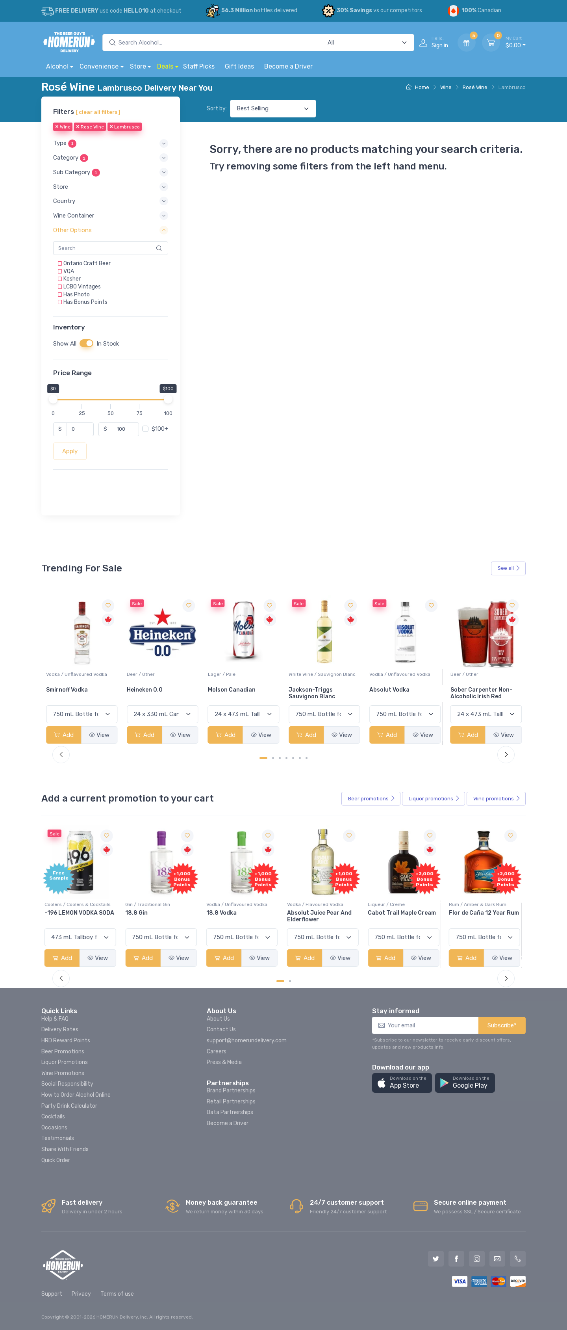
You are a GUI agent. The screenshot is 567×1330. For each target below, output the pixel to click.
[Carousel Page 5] (293, 758)
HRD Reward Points (65, 1040)
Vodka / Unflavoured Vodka (157, 674)
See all (509, 568)
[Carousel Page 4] (286, 758)
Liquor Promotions (64, 1062)
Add (64, 734)
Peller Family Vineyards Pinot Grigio (78, 693)
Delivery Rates (59, 1029)
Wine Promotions (62, 1073)
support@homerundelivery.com (247, 1040)
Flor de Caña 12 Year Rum (485, 913)
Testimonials (57, 1138)
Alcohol (57, 66)
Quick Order (55, 1160)
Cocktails (53, 1116)
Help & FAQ (55, 1019)
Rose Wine (90, 127)
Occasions (54, 1127)
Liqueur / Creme (387, 904)
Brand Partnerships (231, 1090)
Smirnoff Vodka (148, 689)
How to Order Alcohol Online (76, 1095)
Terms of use (117, 1294)
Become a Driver (288, 66)
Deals (165, 66)
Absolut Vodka (470, 689)
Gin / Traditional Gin (149, 904)
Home (417, 87)
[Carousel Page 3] (280, 758)
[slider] (53, 399)
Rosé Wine (475, 87)
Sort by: (217, 108)
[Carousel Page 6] (300, 758)
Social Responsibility (67, 1084)
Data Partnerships (230, 1112)
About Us (218, 1019)
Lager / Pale (302, 674)
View (99, 734)
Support (51, 1294)
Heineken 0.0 (226, 689)
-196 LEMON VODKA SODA (81, 913)
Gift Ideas (239, 66)
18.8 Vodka (223, 913)
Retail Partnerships (231, 1101)
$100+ (160, 429)
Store (138, 66)
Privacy (81, 1294)
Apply (70, 451)
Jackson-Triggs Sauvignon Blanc (392, 693)
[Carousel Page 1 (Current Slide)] (263, 758)
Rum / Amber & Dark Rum (479, 904)
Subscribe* (502, 1025)
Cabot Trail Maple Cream (403, 913)
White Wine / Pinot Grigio (74, 674)
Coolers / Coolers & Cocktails (79, 904)
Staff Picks (199, 66)
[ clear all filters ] (98, 112)
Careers (216, 1051)
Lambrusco (124, 127)
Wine (446, 87)
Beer (371, 799)
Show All (64, 343)
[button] (110, 143)
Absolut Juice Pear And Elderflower (321, 916)
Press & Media (224, 1062)
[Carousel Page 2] (273, 758)
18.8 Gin (138, 913)
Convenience (99, 66)
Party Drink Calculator (69, 1106)
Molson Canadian (312, 689)
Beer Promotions (62, 1051)
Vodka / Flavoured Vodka (317, 904)
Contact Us (221, 1029)
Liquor (434, 799)
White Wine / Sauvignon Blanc (402, 674)
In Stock (107, 343)
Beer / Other (222, 674)
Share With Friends (65, 1149)
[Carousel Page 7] (307, 758)
